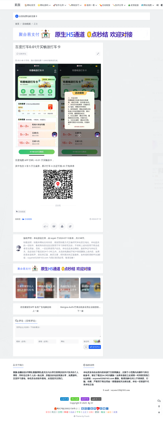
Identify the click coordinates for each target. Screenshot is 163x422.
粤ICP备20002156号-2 (67, 408)
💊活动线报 (104, 5)
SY (92, 403)
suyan (54, 238)
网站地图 (74, 399)
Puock (86, 416)
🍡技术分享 (119, 5)
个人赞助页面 (132, 154)
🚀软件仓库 (59, 5)
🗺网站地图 (147, 5)
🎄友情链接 (133, 5)
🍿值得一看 (90, 5)
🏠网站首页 (29, 5)
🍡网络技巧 (75, 5)
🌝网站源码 (44, 5)
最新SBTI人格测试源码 (136, 194)
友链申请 (64, 399)
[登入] (157, 5)
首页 (17, 23)
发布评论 (95, 347)
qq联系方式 (96, 399)
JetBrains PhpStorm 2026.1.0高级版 (143, 141)
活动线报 (26, 23)
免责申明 (84, 399)
